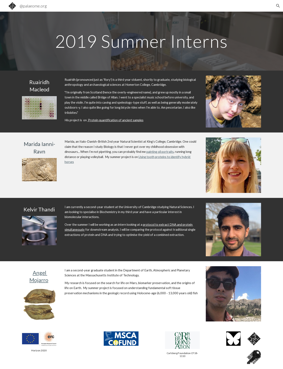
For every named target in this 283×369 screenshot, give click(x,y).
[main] (141, 41)
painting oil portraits (160, 151)
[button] (278, 6)
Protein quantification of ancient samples (115, 120)
